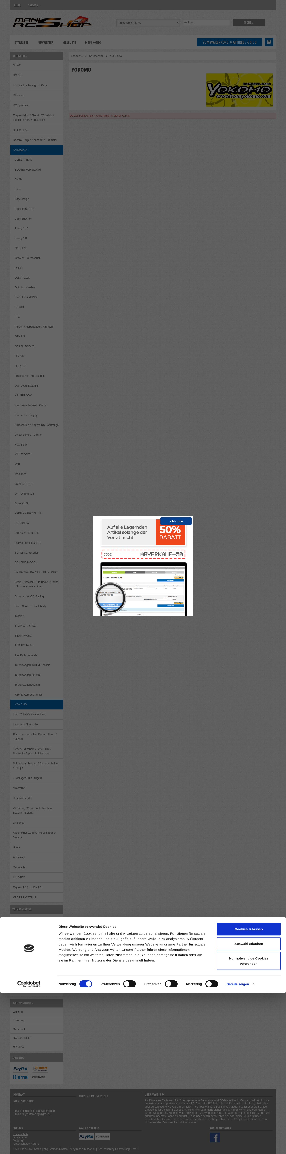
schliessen (176, 521)
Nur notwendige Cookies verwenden (248, 1122)
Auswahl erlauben (248, 1105)
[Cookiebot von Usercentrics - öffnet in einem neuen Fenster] (28, 1145)
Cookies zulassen (249, 1090)
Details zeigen (237, 1145)
